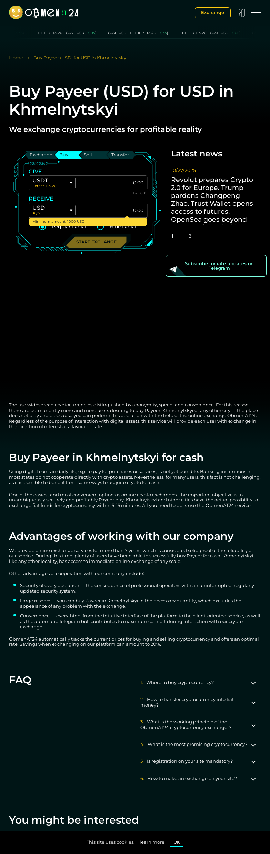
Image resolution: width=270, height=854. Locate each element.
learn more (152, 842)
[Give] (111, 183)
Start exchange (96, 242)
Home (16, 57)
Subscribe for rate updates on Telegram (219, 266)
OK (177, 842)
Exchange (212, 12)
